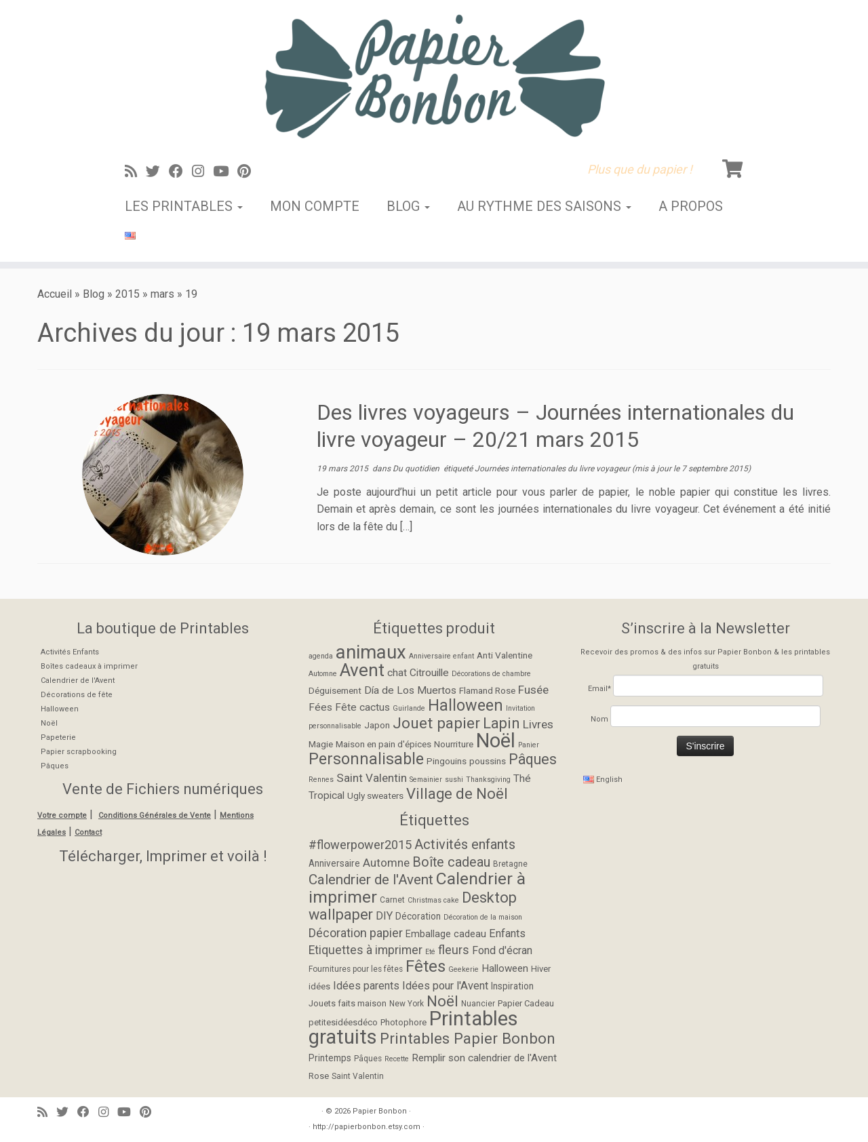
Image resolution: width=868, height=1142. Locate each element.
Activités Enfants (70, 652)
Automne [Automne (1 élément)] (323, 673)
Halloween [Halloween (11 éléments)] (465, 705)
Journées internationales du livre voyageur (553, 468)
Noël (49, 723)
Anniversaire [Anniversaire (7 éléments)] (334, 863)
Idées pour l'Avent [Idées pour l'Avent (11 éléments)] (445, 985)
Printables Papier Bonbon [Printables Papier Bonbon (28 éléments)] (467, 1038)
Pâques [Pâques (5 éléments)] (368, 1058)
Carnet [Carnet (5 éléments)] (392, 900)
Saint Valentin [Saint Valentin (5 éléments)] (358, 1076)
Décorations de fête (77, 694)
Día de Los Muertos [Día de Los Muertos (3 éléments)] (410, 690)
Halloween (60, 709)
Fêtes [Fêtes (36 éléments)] (426, 966)
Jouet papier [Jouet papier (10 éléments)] (436, 723)
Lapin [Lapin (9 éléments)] (501, 723)
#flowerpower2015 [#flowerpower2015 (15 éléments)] (360, 845)
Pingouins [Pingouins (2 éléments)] (447, 760)
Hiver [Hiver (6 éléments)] (541, 969)
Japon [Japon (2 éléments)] (377, 725)
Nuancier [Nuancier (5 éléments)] (478, 1003)
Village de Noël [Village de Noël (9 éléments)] (457, 793)
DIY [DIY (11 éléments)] (384, 915)
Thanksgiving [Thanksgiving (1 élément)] (488, 779)
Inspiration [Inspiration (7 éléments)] (512, 986)
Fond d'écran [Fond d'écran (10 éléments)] (502, 950)
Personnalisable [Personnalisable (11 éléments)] (366, 758)
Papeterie (58, 737)
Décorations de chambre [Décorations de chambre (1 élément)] (491, 673)
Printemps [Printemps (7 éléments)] (330, 1057)
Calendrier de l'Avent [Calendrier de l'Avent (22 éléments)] (371, 879)
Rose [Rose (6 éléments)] (319, 1076)
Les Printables (184, 206)
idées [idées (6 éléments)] (319, 986)
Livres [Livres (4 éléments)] (538, 724)
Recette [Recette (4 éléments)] (396, 1059)
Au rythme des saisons (544, 206)
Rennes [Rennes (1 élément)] (321, 779)
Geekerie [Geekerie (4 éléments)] (463, 969)
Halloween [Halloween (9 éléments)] (504, 968)
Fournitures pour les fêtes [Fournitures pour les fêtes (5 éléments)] (356, 969)
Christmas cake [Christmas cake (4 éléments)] (433, 900)
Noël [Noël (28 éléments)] (442, 1001)
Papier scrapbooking (79, 751)
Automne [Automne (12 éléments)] (386, 862)
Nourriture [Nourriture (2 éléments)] (453, 744)
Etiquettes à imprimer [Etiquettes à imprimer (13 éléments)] (365, 950)
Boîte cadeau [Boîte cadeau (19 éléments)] (451, 862)
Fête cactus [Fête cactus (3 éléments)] (362, 707)
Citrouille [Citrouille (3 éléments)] (429, 673)
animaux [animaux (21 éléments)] (371, 652)
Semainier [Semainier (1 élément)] (426, 779)
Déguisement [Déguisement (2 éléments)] (335, 690)
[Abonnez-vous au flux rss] (135, 171)
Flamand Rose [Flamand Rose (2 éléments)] (487, 690)
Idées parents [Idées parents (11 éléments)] (366, 985)
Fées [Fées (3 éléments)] (320, 707)
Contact (88, 832)
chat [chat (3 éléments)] (397, 673)
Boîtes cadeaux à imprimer (89, 666)
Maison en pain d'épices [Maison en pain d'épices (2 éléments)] (383, 744)
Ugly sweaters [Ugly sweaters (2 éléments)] (375, 795)
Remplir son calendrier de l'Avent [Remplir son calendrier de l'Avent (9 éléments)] (484, 1058)
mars (162, 294)
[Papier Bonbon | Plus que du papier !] (434, 76)
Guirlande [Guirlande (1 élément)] (409, 708)
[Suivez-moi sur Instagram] (202, 171)
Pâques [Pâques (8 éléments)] (533, 759)
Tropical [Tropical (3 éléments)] (326, 795)
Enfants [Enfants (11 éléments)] (507, 933)
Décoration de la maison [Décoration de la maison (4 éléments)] (482, 917)
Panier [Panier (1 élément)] (528, 745)
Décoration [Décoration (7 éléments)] (418, 916)
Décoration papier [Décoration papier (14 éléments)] (356, 933)
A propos (690, 206)
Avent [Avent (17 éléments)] (362, 670)
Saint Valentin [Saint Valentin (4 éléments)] (371, 778)
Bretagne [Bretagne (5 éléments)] (510, 864)
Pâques (54, 766)
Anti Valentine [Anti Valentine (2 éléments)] (504, 655)
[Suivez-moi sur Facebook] (180, 171)
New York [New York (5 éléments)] (406, 1003)
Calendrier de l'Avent (78, 680)
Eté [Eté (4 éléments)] (430, 951)
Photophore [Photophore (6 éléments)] (403, 1022)
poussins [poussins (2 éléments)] (487, 760)
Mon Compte (314, 206)
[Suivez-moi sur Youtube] (225, 171)
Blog (408, 206)
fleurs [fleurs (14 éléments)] (453, 950)
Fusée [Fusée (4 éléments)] (533, 689)
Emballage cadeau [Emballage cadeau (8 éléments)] (446, 934)
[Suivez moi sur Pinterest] (248, 171)
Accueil (54, 294)
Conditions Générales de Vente (154, 815)
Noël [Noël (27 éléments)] (495, 740)
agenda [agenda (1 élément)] (321, 656)
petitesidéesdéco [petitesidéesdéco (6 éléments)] (343, 1022)
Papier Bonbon (380, 1111)
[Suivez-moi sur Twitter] (157, 171)
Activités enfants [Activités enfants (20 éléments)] (464, 844)
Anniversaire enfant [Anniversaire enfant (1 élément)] (441, 656)
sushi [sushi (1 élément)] (454, 779)
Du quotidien (417, 468)
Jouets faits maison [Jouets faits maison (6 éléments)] (348, 1003)
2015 (127, 294)
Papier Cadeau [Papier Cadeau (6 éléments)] (526, 1003)
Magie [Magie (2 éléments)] (321, 744)
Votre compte (62, 815)
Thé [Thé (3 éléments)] (522, 778)
